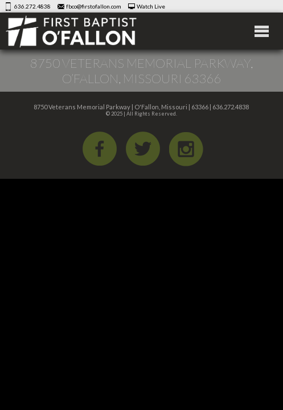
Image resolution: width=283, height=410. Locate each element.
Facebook (99, 148)
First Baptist (71, 31)
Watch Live (151, 6)
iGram (186, 148)
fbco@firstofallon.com (93, 6)
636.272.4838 (32, 6)
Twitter (143, 148)
